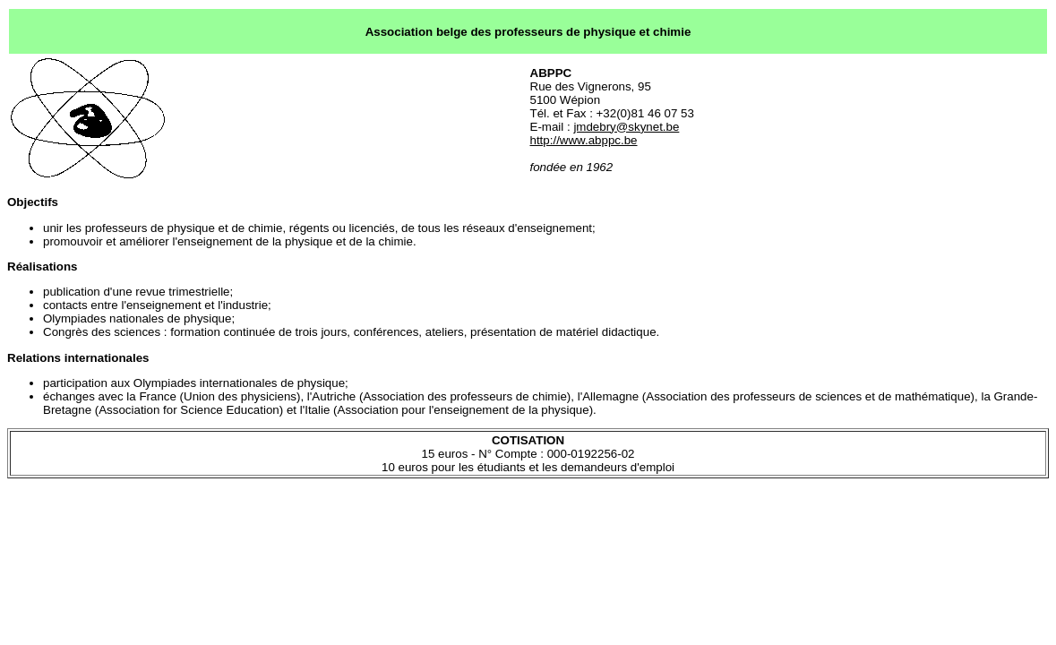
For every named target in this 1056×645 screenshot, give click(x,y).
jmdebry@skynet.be (626, 126)
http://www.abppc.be (584, 140)
